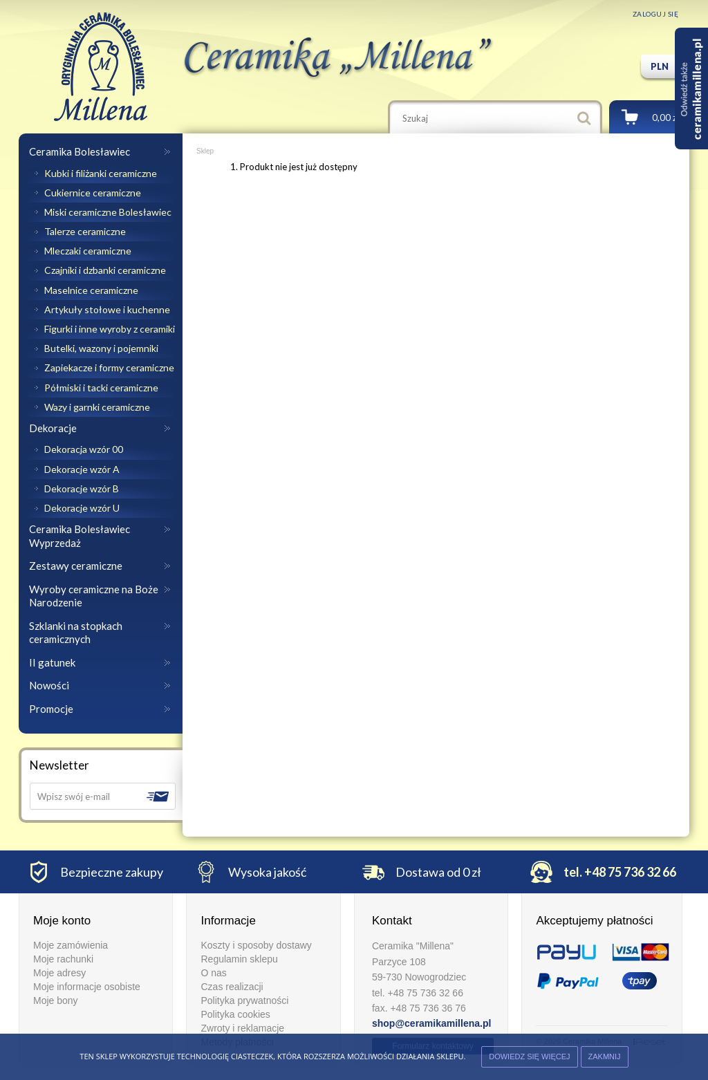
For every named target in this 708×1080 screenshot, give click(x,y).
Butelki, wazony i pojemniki (100, 348)
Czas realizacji (232, 986)
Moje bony (55, 1000)
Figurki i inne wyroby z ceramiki (108, 329)
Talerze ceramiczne (84, 231)
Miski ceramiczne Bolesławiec (106, 212)
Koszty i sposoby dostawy (256, 945)
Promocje (51, 708)
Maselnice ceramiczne (90, 290)
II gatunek (52, 662)
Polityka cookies (235, 1014)
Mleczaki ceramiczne (86, 251)
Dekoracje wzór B (80, 488)
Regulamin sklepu (239, 959)
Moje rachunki (63, 959)
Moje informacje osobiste (86, 986)
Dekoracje (53, 428)
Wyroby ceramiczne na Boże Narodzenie (93, 596)
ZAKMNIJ (604, 1056)
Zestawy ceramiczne (75, 565)
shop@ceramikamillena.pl (431, 1023)
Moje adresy (59, 972)
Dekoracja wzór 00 (82, 449)
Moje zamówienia (70, 945)
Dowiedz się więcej (529, 1056)
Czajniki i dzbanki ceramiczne (104, 270)
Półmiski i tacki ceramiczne (100, 387)
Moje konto (62, 920)
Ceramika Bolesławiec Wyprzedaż (79, 536)
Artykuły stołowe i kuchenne (106, 309)
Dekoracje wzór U (81, 508)
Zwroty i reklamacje (242, 1028)
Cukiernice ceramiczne (91, 192)
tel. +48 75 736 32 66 (619, 871)
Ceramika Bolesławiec (79, 151)
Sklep (205, 151)
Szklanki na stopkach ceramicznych (75, 633)
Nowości (49, 685)
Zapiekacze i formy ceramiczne (108, 367)
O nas (213, 972)
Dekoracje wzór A (81, 469)
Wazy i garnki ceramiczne (96, 407)
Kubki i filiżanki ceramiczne (99, 173)
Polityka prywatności (244, 1000)
